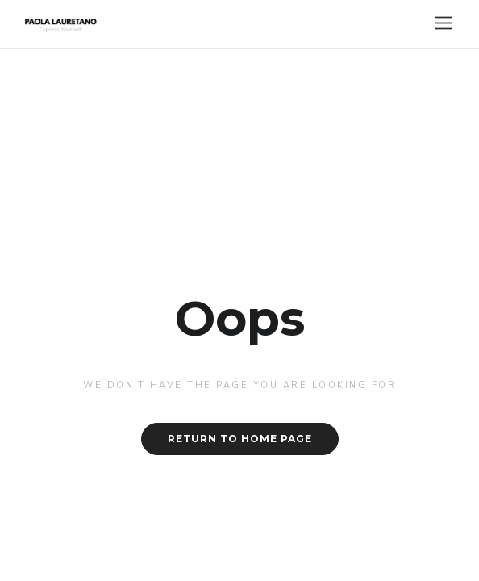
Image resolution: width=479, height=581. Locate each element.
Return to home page (240, 439)
